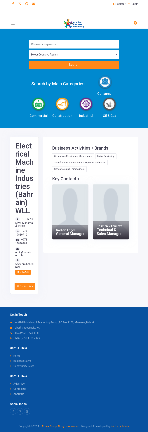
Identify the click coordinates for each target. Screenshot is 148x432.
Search (74, 65)
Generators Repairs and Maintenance (73, 156)
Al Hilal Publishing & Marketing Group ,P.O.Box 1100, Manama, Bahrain (52, 322)
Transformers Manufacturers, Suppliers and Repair (80, 162)
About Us (17, 393)
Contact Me (25, 286)
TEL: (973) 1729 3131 (24, 332)
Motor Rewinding (105, 156)
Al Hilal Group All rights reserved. (60, 426)
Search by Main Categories (58, 83)
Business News (20, 360)
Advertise (17, 383)
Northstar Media (120, 426)
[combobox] (74, 54)
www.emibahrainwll (24, 265)
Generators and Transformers (69, 169)
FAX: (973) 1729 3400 (25, 337)
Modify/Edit (23, 272)
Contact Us (18, 388)
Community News (22, 366)
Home (15, 355)
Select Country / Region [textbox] (44, 54)
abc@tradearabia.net (25, 327)
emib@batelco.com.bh (24, 254)
